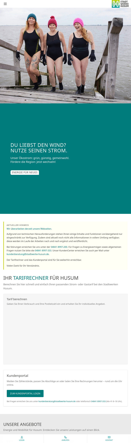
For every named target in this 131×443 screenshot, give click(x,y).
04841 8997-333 (43, 250)
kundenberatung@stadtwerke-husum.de (28, 254)
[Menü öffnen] (5, 4)
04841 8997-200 (59, 246)
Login (21, 438)
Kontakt (109, 438)
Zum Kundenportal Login (25, 393)
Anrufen (65, 438)
